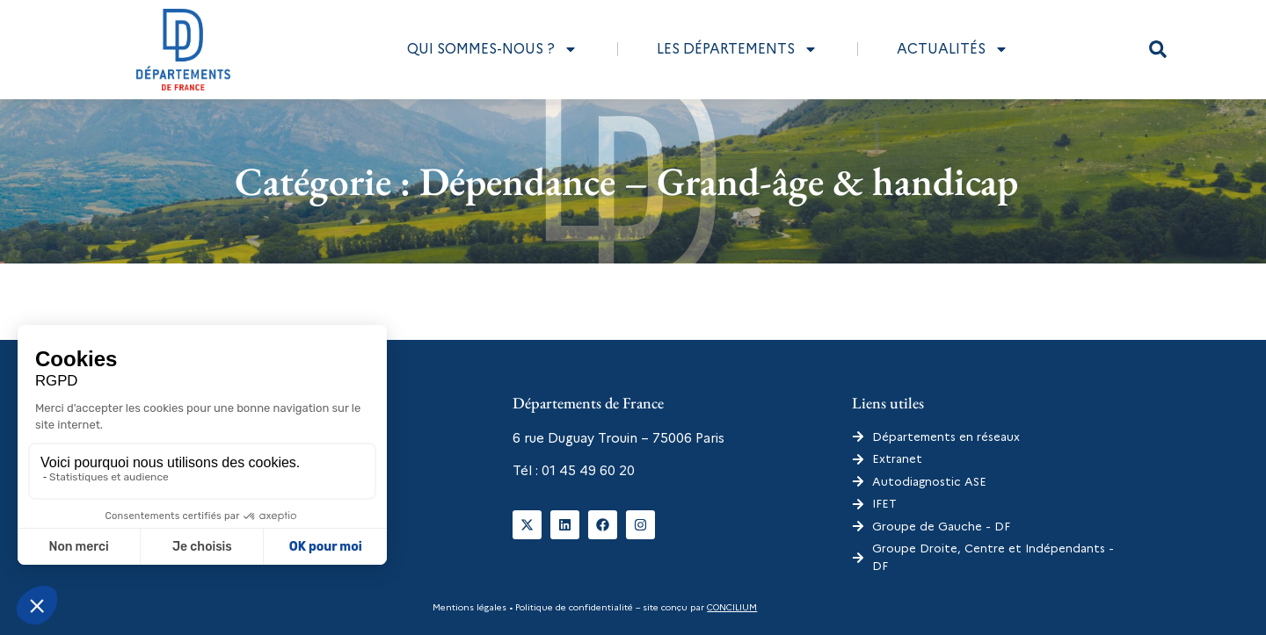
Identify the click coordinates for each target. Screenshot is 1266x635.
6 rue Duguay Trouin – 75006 (602, 438)
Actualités (952, 49)
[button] (1158, 49)
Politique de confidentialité (573, 607)
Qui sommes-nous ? (492, 49)
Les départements (737, 49)
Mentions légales (469, 607)
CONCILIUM (732, 607)
